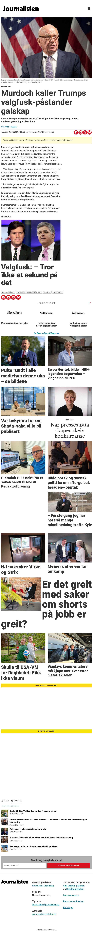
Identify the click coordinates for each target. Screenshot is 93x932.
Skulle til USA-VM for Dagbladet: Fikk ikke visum (33, 811)
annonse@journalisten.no (44, 914)
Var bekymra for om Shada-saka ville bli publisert (33, 846)
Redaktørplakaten (74, 889)
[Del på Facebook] (76, 132)
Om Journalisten (71, 895)
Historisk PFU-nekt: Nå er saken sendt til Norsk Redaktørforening (41, 837)
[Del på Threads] (85, 132)
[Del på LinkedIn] (80, 132)
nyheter (47, 292)
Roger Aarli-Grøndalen (43, 885)
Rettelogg (68, 907)
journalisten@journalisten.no (45, 904)
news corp (57, 292)
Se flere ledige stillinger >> (46, 333)
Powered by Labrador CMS (46, 930)
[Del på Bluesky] (89, 132)
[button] (90, 302)
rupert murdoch (34, 292)
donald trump (8, 292)
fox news (21, 292)
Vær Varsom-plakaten (73, 885)
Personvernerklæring (73, 901)
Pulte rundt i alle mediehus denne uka (27, 829)
